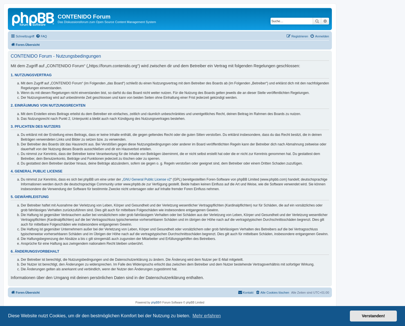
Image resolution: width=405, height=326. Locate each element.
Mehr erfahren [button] (206, 315)
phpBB (155, 302)
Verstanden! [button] (373, 316)
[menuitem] (41, 36)
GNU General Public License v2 (147, 179)
